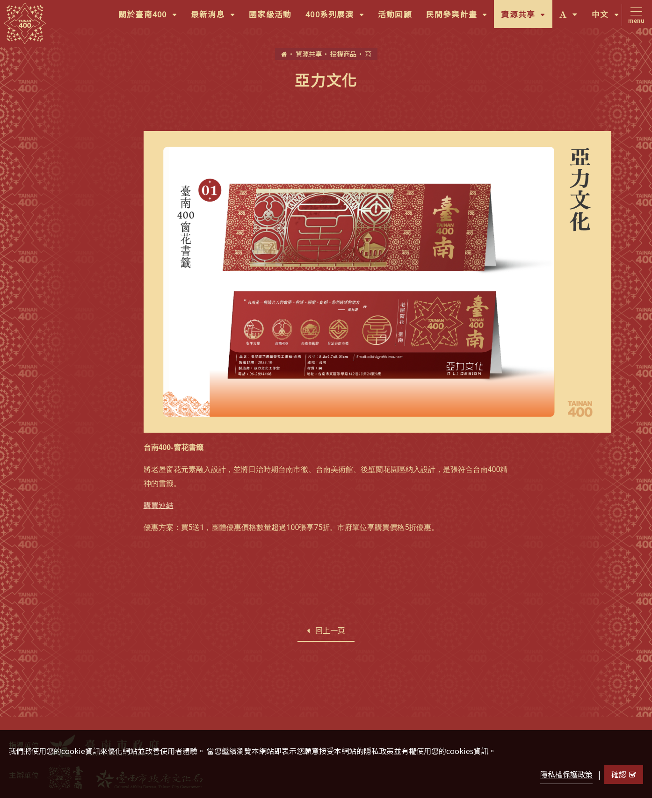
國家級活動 (270, 14)
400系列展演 (338, 17)
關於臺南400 (151, 17)
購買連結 (159, 505)
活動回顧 (395, 14)
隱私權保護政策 (566, 774)
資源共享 (526, 17)
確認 (623, 774)
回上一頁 (326, 630)
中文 (609, 17)
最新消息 (216, 17)
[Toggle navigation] (634, 15)
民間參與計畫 (460, 17)
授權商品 (343, 53)
